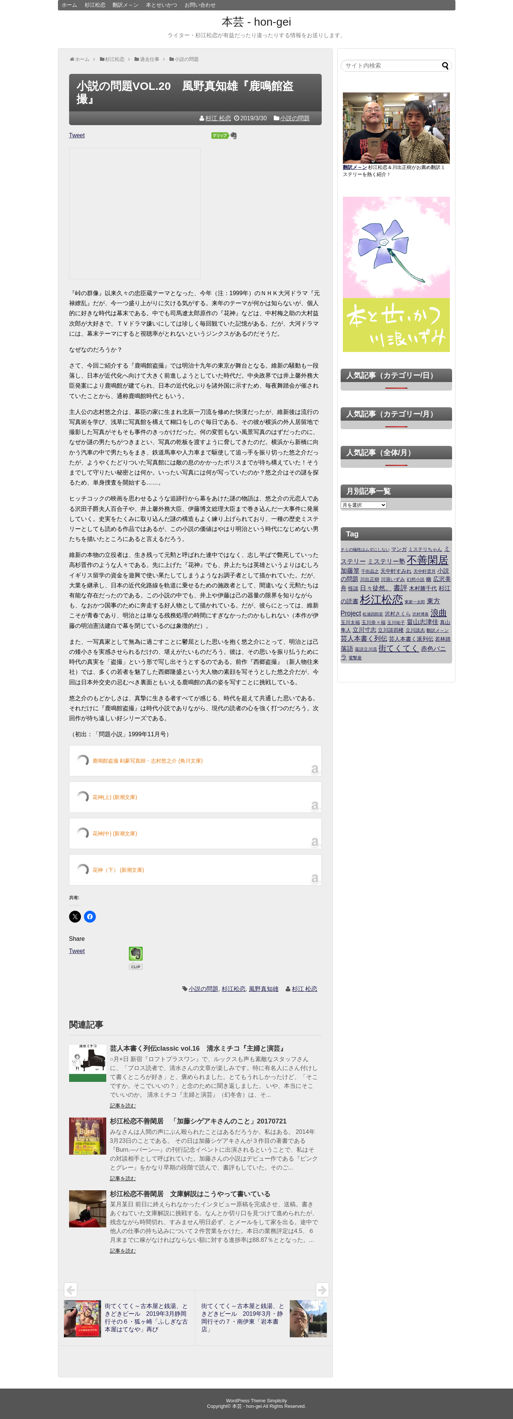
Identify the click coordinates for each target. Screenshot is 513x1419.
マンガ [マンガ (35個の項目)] (399, 549)
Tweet (77, 135)
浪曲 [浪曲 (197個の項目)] (439, 612)
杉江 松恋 (218, 118)
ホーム (69, 5)
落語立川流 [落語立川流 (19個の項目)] (366, 649)
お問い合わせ (200, 5)
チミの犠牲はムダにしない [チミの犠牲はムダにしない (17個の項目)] (365, 549)
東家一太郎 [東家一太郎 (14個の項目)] (415, 602)
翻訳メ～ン (126, 5)
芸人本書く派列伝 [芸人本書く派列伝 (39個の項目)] (411, 639)
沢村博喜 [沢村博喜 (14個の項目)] (420, 614)
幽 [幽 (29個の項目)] (428, 579)
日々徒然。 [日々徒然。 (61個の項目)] (376, 588)
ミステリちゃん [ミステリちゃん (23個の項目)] (425, 549)
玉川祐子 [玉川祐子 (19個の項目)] (396, 622)
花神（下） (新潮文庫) (118, 870)
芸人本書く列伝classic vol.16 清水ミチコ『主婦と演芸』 (198, 1048)
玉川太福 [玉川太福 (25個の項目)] (350, 622)
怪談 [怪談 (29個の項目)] (353, 588)
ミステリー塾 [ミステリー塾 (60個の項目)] (386, 561)
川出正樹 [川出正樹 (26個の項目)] (369, 579)
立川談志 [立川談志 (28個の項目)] (415, 630)
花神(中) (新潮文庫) (114, 833)
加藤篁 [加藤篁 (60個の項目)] (350, 570)
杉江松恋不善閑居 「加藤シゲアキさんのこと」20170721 (198, 1121)
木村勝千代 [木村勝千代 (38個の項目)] (423, 588)
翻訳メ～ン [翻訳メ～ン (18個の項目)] (437, 630)
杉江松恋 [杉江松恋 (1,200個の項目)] (381, 599)
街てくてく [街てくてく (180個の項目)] (399, 648)
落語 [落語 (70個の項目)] (347, 648)
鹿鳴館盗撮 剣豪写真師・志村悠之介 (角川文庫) (147, 761)
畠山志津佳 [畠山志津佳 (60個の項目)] (422, 622)
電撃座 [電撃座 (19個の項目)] (355, 657)
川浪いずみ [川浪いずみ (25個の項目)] (393, 579)
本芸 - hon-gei (256, 22)
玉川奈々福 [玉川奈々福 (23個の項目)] (373, 622)
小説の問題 (295, 118)
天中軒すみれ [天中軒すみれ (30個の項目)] (396, 571)
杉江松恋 (95, 5)
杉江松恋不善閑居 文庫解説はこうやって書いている (190, 1194)
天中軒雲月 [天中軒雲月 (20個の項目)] (424, 571)
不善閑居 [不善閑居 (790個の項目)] (427, 560)
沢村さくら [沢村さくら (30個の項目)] (398, 614)
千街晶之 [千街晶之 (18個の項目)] (370, 571)
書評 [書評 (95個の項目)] (400, 588)
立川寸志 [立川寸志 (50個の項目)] (364, 630)
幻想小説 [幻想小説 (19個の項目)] (416, 579)
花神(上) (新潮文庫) (114, 797)
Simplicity (277, 1400)
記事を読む (123, 1106)
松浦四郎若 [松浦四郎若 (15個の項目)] (373, 614)
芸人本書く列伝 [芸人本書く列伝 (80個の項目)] (364, 638)
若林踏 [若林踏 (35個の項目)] (443, 639)
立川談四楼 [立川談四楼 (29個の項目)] (391, 630)
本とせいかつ (161, 5)
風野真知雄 (264, 989)
